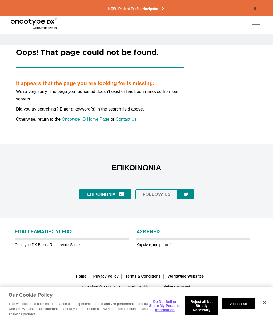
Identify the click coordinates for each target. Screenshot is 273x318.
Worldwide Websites (186, 276)
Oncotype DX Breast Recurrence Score (47, 245)
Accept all (238, 307)
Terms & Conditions (143, 276)
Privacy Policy (106, 276)
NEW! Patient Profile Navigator (133, 9)
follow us (157, 194)
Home (81, 276)
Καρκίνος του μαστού (153, 245)
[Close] (264, 306)
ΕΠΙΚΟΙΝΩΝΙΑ (101, 194)
